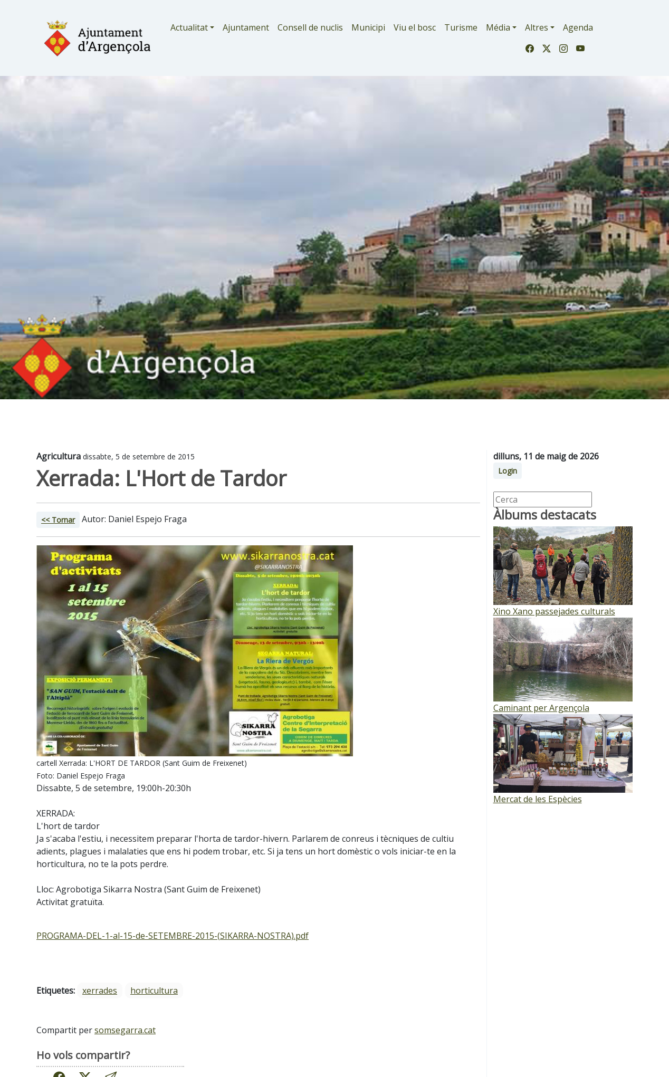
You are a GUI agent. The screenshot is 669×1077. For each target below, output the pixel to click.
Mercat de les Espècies (537, 799)
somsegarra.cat (125, 1030)
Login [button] (507, 471)
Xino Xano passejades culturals (554, 611)
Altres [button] (536, 27)
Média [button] (498, 27)
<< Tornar (58, 520)
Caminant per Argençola (541, 708)
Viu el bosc (415, 27)
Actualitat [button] (189, 27)
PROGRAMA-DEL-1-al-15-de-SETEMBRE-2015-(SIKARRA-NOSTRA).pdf (172, 935)
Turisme (460, 27)
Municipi (368, 27)
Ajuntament (246, 27)
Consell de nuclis (310, 27)
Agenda (578, 27)
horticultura (154, 990)
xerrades (99, 990)
